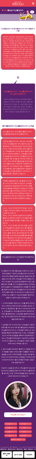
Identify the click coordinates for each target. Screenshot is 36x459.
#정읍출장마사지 (11, 431)
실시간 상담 (18, 454)
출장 (25, 449)
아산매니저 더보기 (18, 415)
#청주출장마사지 (25, 424)
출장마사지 (11, 449)
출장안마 (3, 449)
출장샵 (30, 449)
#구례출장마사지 (25, 431)
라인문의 (29, 454)
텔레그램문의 (6, 454)
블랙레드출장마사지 (18, 439)
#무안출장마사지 (11, 435)
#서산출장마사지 (25, 428)
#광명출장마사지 (25, 435)
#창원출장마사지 (11, 424)
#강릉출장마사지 (11, 428)
